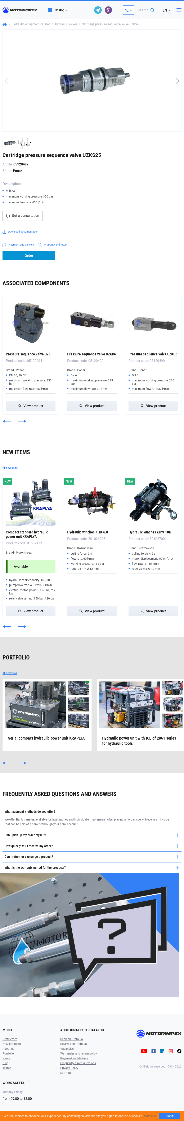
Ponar (17, 171)
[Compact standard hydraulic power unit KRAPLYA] (30, 501)
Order (29, 256)
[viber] (108, 10)
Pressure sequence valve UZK (28, 354)
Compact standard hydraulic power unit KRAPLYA (27, 534)
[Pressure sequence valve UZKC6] (153, 323)
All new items (10, 467)
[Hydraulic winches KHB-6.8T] (92, 501)
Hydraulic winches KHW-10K (150, 532)
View (30, 406)
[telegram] (98, 10)
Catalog (56, 10)
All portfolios (10, 673)
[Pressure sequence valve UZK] (30, 323)
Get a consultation (22, 216)
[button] (177, 80)
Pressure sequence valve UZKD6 (91, 354)
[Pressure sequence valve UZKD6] (92, 323)
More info (150, 1116)
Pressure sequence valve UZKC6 (153, 354)
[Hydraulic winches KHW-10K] (153, 501)
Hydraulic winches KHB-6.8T (88, 532)
